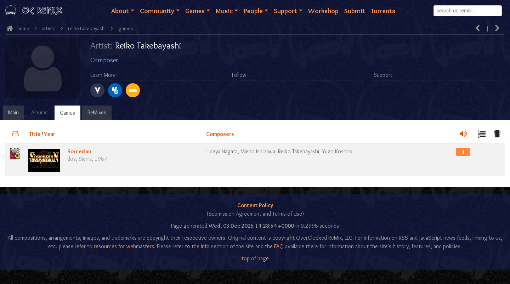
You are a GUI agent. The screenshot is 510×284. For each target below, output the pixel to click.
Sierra (85, 158)
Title (34, 134)
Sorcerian (79, 151)
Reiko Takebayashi (87, 28)
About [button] (120, 10)
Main (13, 112)
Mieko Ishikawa (257, 151)
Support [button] (285, 10)
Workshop (323, 10)
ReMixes (96, 112)
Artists (49, 28)
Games (67, 112)
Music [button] (224, 10)
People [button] (253, 10)
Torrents (383, 10)
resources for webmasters (124, 246)
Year (49, 134)
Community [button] (157, 10)
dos (71, 158)
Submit (354, 10)
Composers (220, 134)
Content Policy (255, 205)
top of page (255, 258)
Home (23, 28)
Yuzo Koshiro (337, 151)
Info (205, 246)
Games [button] (195, 10)
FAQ (279, 246)
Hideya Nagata (221, 151)
